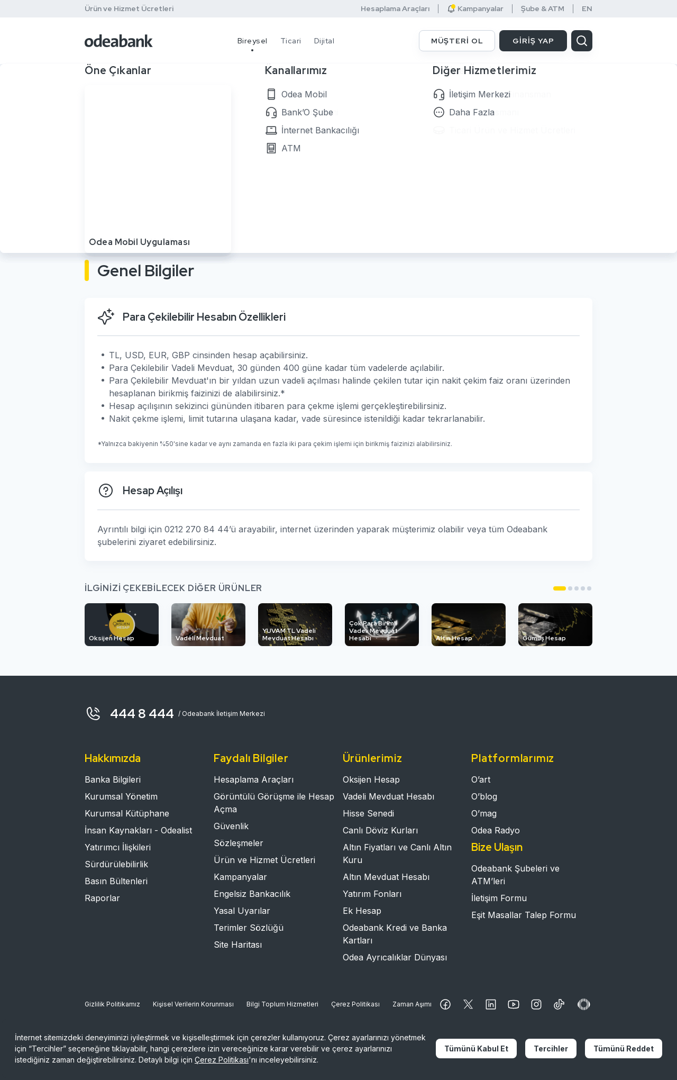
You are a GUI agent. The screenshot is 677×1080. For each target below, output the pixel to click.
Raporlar (102, 898)
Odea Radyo (495, 830)
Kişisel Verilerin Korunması (193, 1004)
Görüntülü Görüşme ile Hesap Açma (274, 802)
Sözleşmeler (238, 843)
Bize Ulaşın (497, 847)
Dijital (324, 41)
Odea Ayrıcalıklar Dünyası (395, 957)
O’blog (484, 796)
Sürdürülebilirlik (116, 864)
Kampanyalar (475, 8)
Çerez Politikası (355, 1004)
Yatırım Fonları (372, 893)
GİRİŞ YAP (533, 41)
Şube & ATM (542, 8)
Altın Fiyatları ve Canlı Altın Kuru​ (397, 853)
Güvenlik (231, 826)
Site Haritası (238, 944)
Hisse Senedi (368, 813)
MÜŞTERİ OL (457, 41)
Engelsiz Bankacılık (252, 893)
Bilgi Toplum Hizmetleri (282, 1004)
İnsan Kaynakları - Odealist (138, 830)
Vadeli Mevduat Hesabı (388, 796)
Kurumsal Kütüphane (127, 813)
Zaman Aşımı (412, 1004)
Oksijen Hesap (371, 779)
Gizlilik (112, 1004)
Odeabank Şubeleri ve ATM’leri (515, 874)
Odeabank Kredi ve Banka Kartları (395, 934)
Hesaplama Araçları (395, 8)
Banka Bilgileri (113, 779)
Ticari (290, 41)
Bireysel (252, 41)
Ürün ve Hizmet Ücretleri (129, 8)
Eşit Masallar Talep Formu (523, 915)
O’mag (484, 813)
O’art (480, 779)
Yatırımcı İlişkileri (118, 847)
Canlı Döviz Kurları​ (380, 830)
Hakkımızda (113, 758)
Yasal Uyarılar (242, 910)
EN (587, 8)
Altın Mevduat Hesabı (386, 877)
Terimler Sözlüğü (248, 927)
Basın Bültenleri (116, 881)
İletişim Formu (499, 898)
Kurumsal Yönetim (121, 796)
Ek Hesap (362, 910)
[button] (559, 588)
